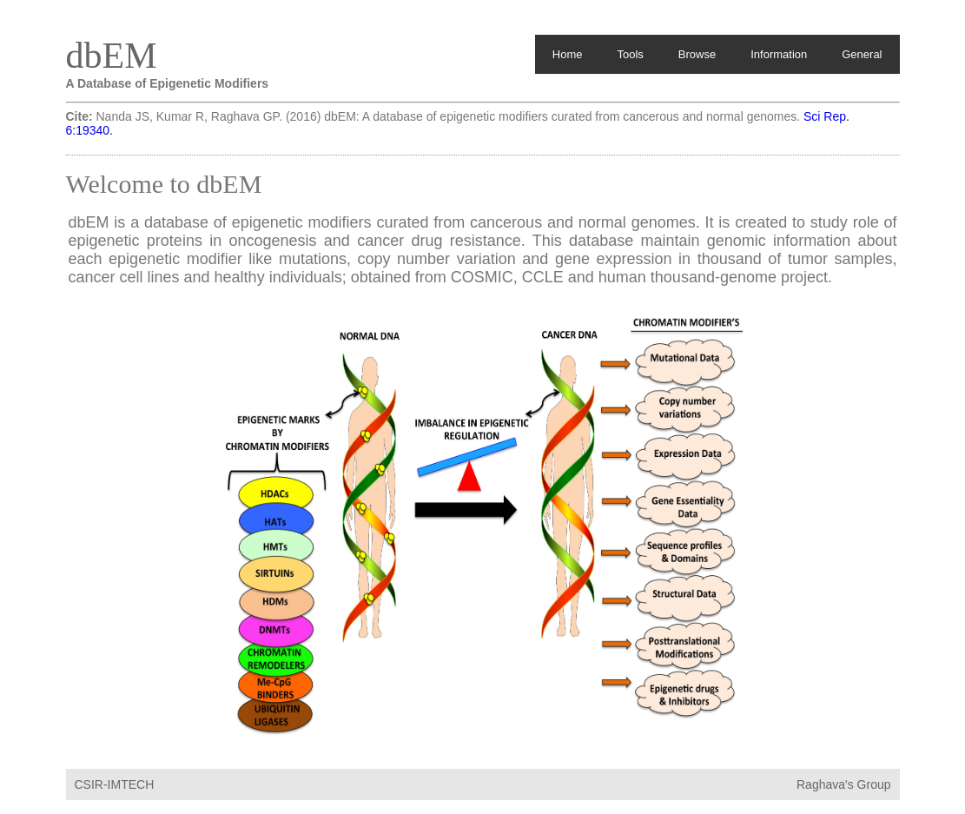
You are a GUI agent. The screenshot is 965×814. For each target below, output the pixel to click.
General (862, 54)
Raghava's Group (843, 784)
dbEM (111, 56)
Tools (630, 54)
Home (567, 54)
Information (778, 54)
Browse (697, 54)
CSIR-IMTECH (115, 784)
